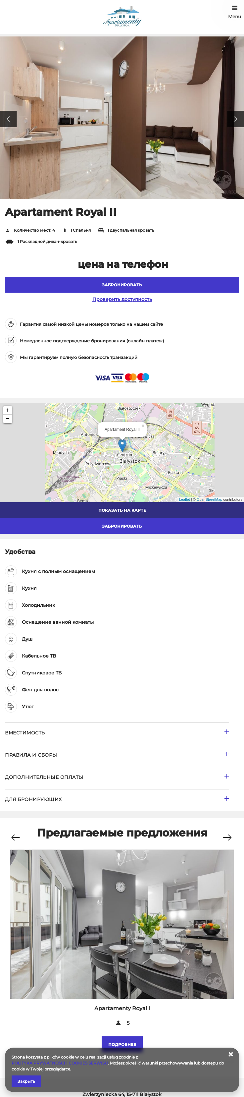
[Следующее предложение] (227, 834)
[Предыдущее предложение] (15, 834)
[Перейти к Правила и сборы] (117, 756)
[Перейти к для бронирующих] (117, 800)
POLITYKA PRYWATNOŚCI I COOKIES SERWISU (60, 1063)
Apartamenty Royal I (122, 1008)
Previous (8, 119)
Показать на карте (122, 510)
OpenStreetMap (209, 499)
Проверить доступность (122, 299)
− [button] (8, 419)
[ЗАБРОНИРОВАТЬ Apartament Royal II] (122, 285)
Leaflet (184, 499)
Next (235, 119)
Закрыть (26, 1081)
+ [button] (8, 410)
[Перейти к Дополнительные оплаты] (117, 778)
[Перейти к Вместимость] (117, 733)
